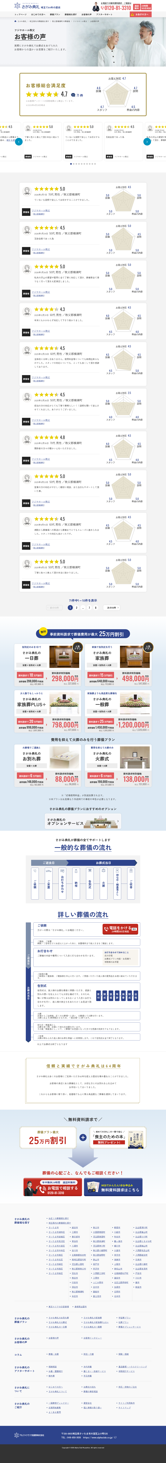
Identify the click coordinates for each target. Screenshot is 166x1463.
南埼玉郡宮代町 (79, 1259)
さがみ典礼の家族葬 (93, 1317)
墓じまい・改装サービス (95, 1371)
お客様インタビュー (93, 1337)
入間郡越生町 (141, 1254)
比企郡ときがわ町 (143, 1241)
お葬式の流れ (90, 1386)
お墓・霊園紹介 (56, 1371)
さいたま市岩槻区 (57, 1236)
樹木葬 (52, 1375)
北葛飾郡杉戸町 (121, 1273)
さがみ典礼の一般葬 (93, 1326)
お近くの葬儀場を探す (59, 1218)
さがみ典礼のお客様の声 (22, 1340)
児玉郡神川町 (99, 1245)
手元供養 (88, 1375)
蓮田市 (117, 1277)
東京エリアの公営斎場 (59, 1306)
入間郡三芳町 (99, 1273)
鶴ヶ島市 (118, 1241)
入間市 (96, 1277)
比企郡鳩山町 (141, 1245)
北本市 (117, 1296)
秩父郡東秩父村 (79, 1268)
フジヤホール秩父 (80, 21)
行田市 (75, 1282)
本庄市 (75, 1296)
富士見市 (97, 1296)
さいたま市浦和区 (57, 1232)
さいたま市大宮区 (57, 1245)
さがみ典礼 (22, 21)
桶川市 (117, 1245)
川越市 (117, 1232)
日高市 (138, 1259)
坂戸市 (96, 1264)
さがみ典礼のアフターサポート (24, 1369)
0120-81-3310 (116, 7)
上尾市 (117, 1264)
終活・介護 (89, 1354)
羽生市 (75, 1273)
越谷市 (75, 1227)
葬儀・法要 (54, 1354)
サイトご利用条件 (126, 1402)
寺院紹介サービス (126, 1371)
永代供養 (88, 1366)
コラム (18, 1355)
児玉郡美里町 (99, 1236)
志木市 (96, 1286)
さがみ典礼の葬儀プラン (22, 1320)
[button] (19, 142)
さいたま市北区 (56, 1259)
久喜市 (117, 1250)
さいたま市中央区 (57, 1250)
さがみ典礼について (58, 1391)
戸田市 (138, 1273)
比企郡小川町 (141, 1236)
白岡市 (117, 1291)
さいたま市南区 (56, 1254)
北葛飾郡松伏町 (79, 1254)
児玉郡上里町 (78, 1264)
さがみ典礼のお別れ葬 (59, 1317)
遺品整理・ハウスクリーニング (132, 1366)
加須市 (117, 1286)
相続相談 (53, 1366)
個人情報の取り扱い (93, 1407)
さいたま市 (54, 1227)
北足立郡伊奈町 (121, 1282)
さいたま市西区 (56, 1268)
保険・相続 (123, 1354)
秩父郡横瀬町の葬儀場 (61, 21)
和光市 (117, 1236)
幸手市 (117, 1254)
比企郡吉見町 (141, 1268)
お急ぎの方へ (141, 14)
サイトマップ (124, 1407)
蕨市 (137, 1282)
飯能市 (96, 1291)
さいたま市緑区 (56, 1264)
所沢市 (96, 1268)
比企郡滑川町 (141, 1227)
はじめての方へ (56, 1386)
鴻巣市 (117, 1259)
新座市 (138, 1286)
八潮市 (75, 1245)
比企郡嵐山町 (141, 1232)
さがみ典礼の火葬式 (58, 1322)
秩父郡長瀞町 (99, 1241)
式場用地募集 (55, 1407)
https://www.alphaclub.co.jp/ (98, 1437)
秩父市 (96, 1227)
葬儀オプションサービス (129, 1326)
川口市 (138, 1277)
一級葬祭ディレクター (59, 1402)
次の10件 (111, 607)
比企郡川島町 (141, 1264)
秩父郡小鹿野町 (100, 1250)
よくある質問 (55, 1412)
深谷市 (75, 1286)
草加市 (75, 1241)
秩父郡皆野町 (99, 1254)
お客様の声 (94, 21)
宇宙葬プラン (124, 1317)
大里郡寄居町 (99, 1232)
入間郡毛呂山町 (142, 1250)
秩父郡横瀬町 (38, 214)
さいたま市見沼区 (57, 1241)
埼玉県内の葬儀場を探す (39, 21)
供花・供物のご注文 (127, 1386)
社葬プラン (123, 1322)
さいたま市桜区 (56, 1273)
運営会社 (88, 1402)
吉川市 (75, 1250)
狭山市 (96, 1259)
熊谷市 (75, 1277)
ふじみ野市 (98, 1282)
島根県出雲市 (80, 1306)
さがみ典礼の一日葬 (58, 1326)
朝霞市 (117, 1227)
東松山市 (118, 1268)
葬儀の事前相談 (91, 1391)
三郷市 (75, 1232)
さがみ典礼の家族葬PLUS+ (96, 1322)
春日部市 (76, 1236)
